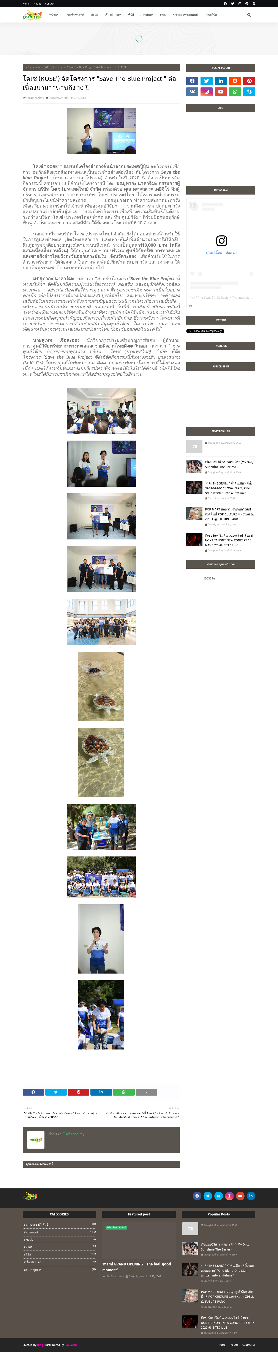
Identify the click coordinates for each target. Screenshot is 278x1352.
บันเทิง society (35, 98)
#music (60, 1239)
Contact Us (248, 1345)
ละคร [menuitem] (94, 15)
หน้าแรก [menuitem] (54, 15)
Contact (49, 3)
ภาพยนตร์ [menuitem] (147, 15)
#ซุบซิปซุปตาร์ (60, 1270)
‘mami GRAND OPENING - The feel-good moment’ (136, 1267)
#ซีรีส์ (60, 1254)
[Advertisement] (220, 151)
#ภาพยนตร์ (60, 1232)
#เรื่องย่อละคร (60, 1262)
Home (26, 3)
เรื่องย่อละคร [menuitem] (113, 15)
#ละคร (60, 1246)
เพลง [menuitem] (163, 15)
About (37, 3)
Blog (40, 1345)
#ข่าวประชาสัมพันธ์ (60, 1224)
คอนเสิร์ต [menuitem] (210, 15)
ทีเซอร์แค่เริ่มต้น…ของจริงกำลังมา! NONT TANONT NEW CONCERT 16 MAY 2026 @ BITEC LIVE (229, 540)
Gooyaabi (71, 1345)
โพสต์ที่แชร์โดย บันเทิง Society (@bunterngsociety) (224, 297)
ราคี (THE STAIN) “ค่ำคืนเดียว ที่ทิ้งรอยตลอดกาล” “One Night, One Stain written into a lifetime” (228, 488)
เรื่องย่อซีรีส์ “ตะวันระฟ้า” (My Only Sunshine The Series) (229, 464)
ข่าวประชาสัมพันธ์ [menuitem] (185, 15)
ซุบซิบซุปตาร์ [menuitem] (76, 15)
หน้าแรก (30, 67)
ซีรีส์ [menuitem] (131, 15)
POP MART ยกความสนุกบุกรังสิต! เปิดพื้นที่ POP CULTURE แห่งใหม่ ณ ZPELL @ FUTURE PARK (229, 514)
